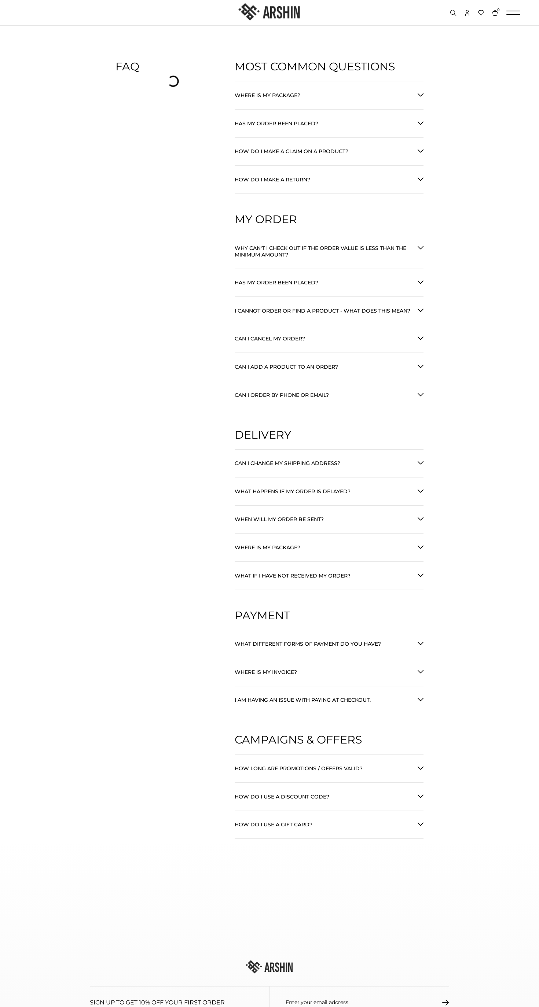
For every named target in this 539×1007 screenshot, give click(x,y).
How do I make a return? (272, 183)
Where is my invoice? (266, 688)
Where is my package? (267, 95)
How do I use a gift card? (273, 844)
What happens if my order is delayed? (293, 502)
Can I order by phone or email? (282, 404)
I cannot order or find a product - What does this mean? (322, 317)
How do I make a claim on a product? (291, 154)
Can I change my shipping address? (287, 473)
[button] (329, 95)
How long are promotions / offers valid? (299, 786)
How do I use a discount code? (282, 815)
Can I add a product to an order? (286, 375)
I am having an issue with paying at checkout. (303, 716)
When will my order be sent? (279, 531)
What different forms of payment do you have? (308, 658)
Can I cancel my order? (270, 346)
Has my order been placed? (276, 125)
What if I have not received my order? (293, 589)
